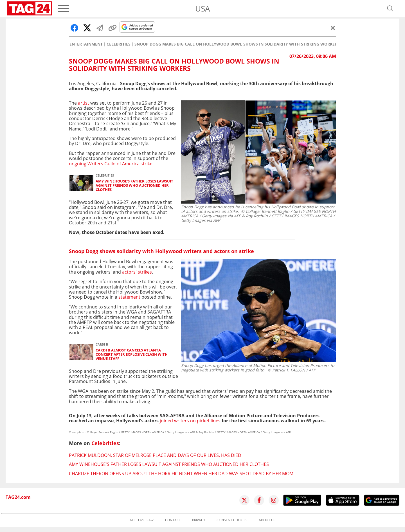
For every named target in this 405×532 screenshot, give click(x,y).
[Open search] (390, 8)
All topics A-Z (142, 520)
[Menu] (63, 8)
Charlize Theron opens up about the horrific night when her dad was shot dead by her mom (181, 473)
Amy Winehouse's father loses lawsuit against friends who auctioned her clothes (134, 185)
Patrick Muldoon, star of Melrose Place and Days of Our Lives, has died (155, 455)
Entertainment (86, 44)
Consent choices (232, 520)
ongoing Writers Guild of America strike (110, 164)
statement (129, 297)
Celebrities (118, 44)
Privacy (198, 520)
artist (83, 103)
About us (267, 520)
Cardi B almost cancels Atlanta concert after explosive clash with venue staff (132, 354)
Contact (173, 520)
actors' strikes (137, 272)
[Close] (333, 28)
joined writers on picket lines (190, 421)
